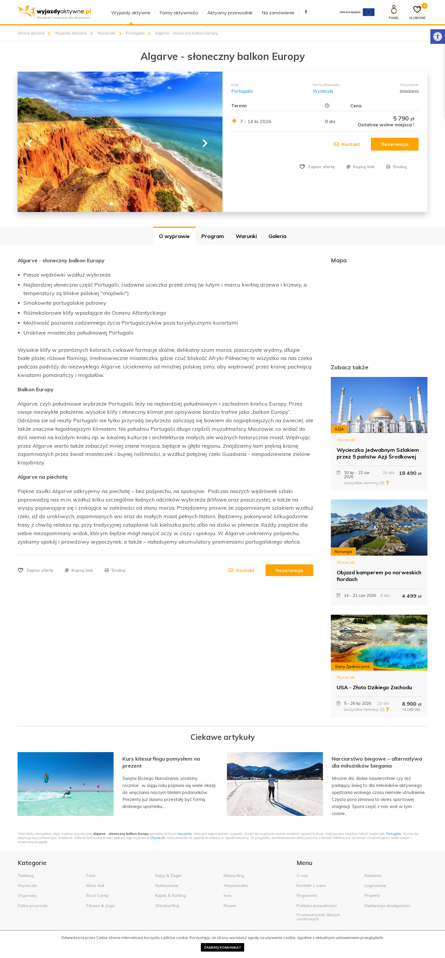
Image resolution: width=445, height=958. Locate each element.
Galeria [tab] (277, 236)
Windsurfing (167, 906)
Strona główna (31, 33)
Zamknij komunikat (222, 947)
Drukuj (396, 166)
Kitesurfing (234, 875)
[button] (28, 142)
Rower (230, 906)
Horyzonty (184, 834)
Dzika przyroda (32, 906)
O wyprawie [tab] (174, 236)
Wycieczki (106, 33)
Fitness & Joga (100, 906)
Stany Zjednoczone (352, 666)
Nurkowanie (166, 885)
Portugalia (135, 33)
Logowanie (375, 885)
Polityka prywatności (317, 906)
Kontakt (347, 144)
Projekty (372, 895)
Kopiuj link (360, 166)
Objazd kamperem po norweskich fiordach (379, 576)
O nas (302, 875)
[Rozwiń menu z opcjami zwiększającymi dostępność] (437, 36)
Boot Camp (97, 895)
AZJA (339, 429)
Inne (228, 895)
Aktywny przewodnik (230, 12)
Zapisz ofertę (321, 167)
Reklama (372, 875)
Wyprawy (27, 895)
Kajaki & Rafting (170, 895)
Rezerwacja (289, 570)
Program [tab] (212, 236)
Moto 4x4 (95, 885)
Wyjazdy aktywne (130, 12)
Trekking (26, 875)
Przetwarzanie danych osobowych (318, 917)
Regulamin (307, 895)
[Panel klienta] (394, 12)
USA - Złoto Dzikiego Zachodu (374, 687)
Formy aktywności (179, 12)
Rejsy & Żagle (168, 875)
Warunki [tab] (246, 236)
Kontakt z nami (311, 885)
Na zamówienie (278, 12)
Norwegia (343, 551)
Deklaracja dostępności (387, 906)
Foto (90, 875)
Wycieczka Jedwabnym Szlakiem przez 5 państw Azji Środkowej (378, 453)
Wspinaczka (236, 885)
